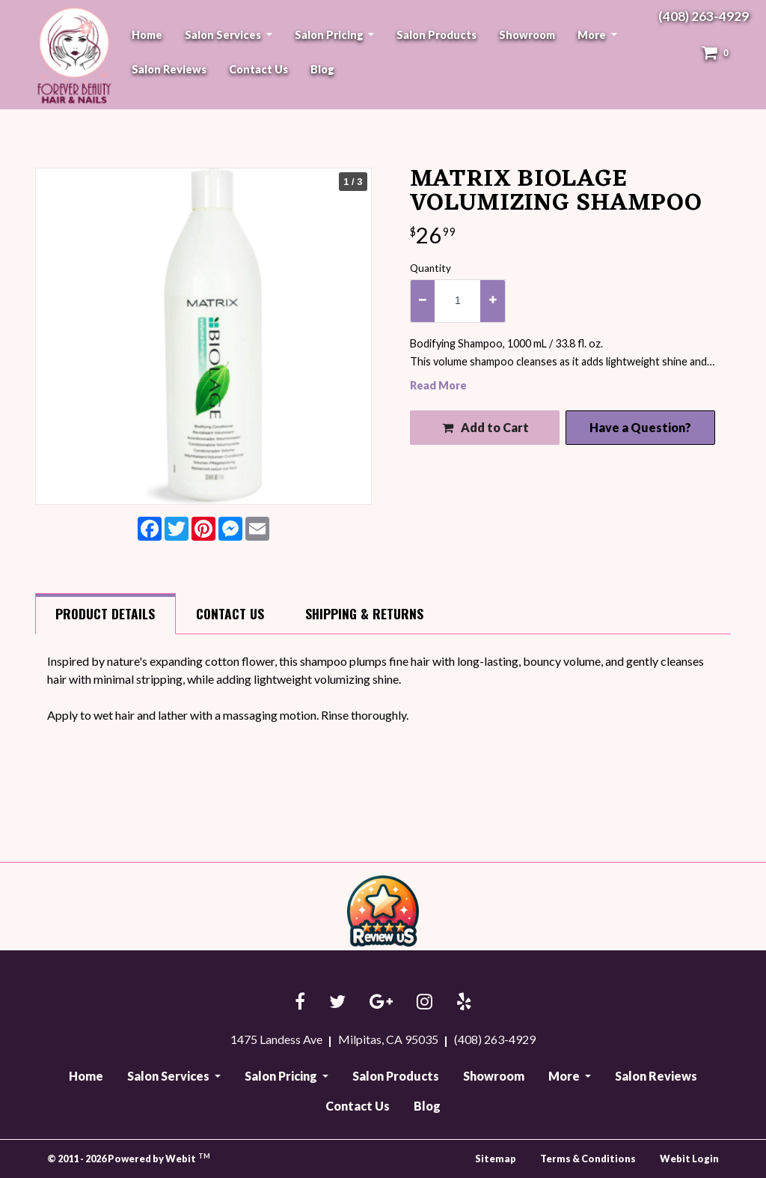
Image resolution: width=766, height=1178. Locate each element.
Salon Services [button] (224, 34)
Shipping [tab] (364, 613)
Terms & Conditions (588, 1159)
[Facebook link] (300, 1002)
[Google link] (381, 1002)
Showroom (527, 34)
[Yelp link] (464, 1002)
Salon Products (436, 34)
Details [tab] (105, 613)
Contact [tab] (230, 613)
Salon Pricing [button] (330, 34)
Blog (322, 69)
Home (147, 34)
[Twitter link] (337, 1002)
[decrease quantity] (423, 301)
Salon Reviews (169, 69)
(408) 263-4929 (703, 16)
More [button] (592, 34)
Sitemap (495, 1159)
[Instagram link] (424, 1002)
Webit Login (689, 1159)
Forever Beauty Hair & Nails (71, 55)
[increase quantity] (492, 301)
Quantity (430, 268)
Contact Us (258, 69)
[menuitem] (147, 35)
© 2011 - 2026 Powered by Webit (128, 1158)
